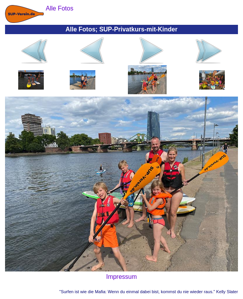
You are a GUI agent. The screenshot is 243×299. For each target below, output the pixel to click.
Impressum (121, 276)
